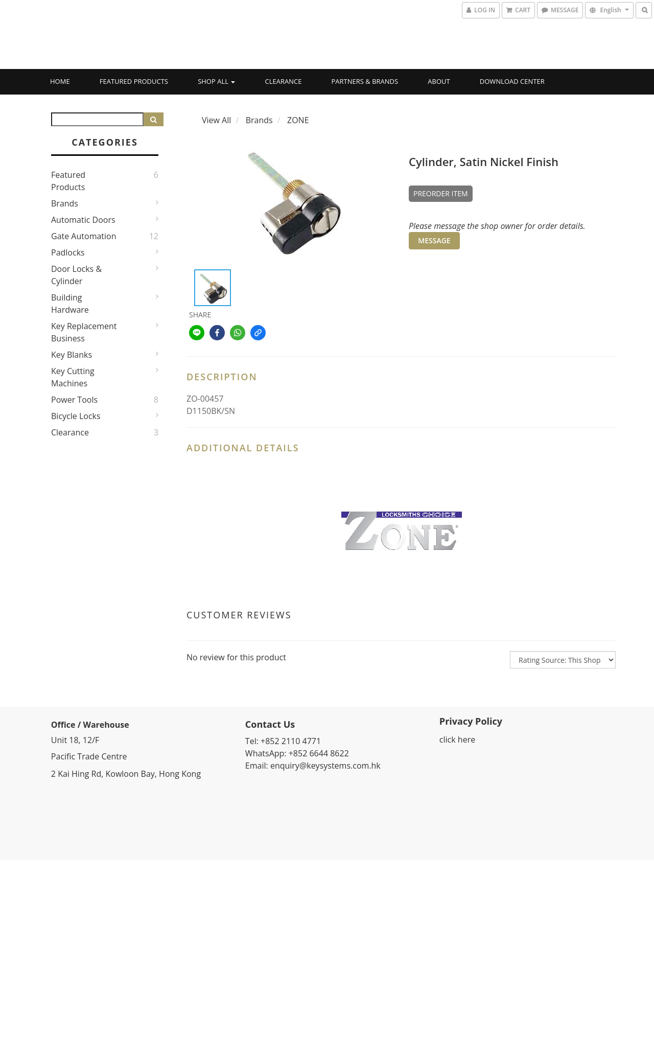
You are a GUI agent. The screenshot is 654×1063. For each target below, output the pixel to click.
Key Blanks (71, 354)
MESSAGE (434, 240)
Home (60, 81)
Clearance (283, 81)
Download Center (512, 81)
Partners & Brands (365, 81)
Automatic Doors (83, 219)
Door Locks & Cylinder (76, 275)
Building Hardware (70, 303)
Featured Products (134, 81)
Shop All (216, 81)
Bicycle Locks (76, 416)
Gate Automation (83, 236)
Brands (64, 203)
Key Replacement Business (84, 332)
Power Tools (74, 399)
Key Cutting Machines (73, 377)
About (439, 81)
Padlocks (68, 252)
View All (216, 120)
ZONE (298, 120)
